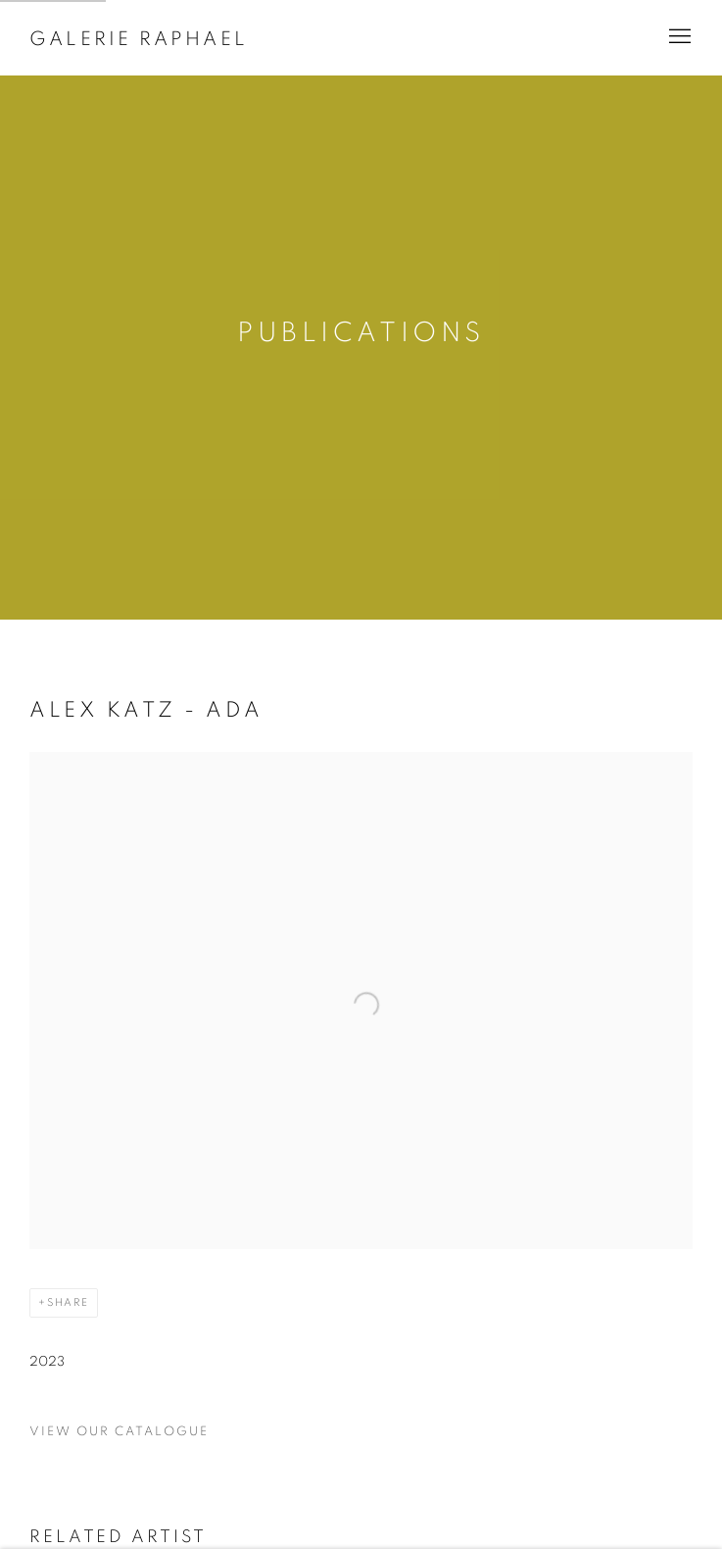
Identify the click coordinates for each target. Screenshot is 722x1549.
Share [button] (68, 1302)
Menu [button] (678, 37)
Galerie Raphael (138, 39)
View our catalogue (119, 1431)
